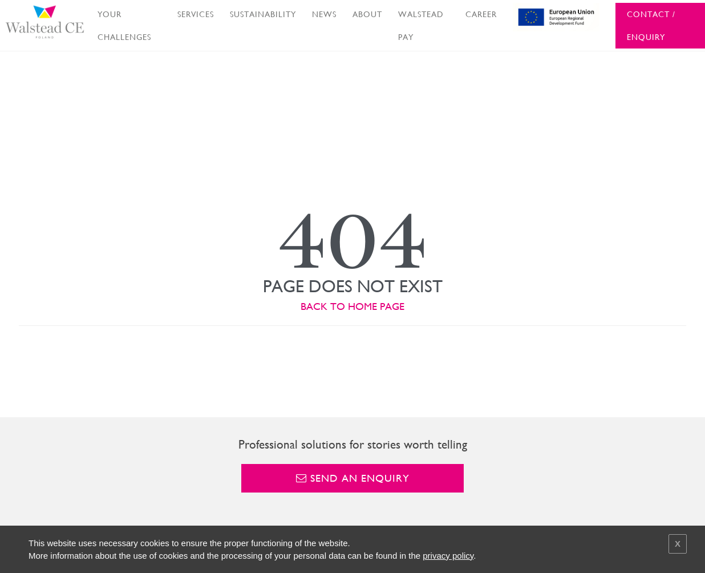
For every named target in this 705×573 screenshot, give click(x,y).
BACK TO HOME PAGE (352, 306)
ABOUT (367, 14)
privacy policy (448, 555)
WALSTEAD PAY (421, 26)
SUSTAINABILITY (263, 14)
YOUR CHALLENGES (124, 26)
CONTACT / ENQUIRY (651, 26)
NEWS (324, 14)
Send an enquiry (353, 478)
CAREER (481, 14)
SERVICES (195, 14)
